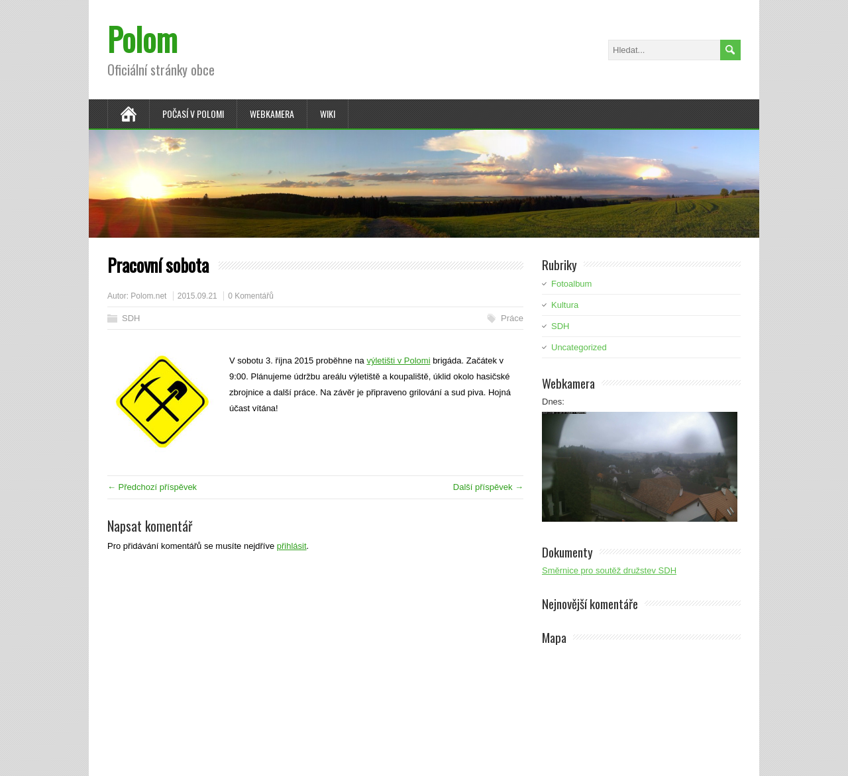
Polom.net (148, 296)
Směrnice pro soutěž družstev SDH (609, 570)
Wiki (327, 114)
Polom (142, 38)
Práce (512, 318)
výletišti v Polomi (398, 360)
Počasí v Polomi (193, 114)
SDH (131, 318)
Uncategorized (579, 347)
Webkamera (272, 114)
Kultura (564, 305)
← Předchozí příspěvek (152, 487)
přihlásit (292, 546)
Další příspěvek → (488, 487)
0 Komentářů (251, 296)
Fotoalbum (571, 284)
